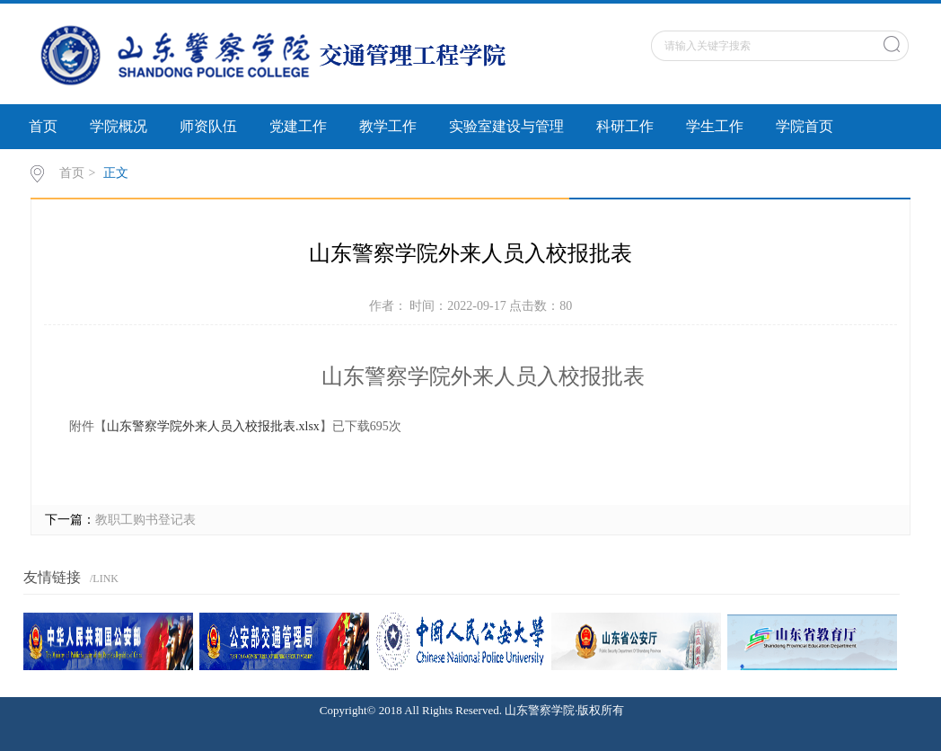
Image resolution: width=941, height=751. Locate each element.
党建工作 (298, 126)
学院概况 (118, 126)
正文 (115, 173)
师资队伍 (208, 126)
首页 (43, 126)
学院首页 (804, 126)
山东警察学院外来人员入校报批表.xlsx (213, 426)
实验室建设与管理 (506, 126)
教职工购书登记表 (145, 519)
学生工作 (714, 126)
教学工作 (388, 126)
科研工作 (625, 126)
